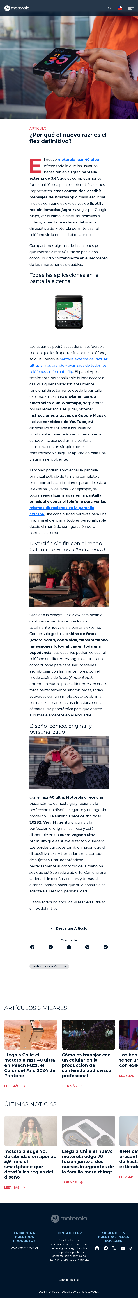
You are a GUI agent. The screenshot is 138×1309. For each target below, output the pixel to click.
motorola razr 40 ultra (78, 159)
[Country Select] (120, 8)
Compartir (69, 940)
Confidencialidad (69, 1279)
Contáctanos (69, 1240)
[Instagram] (97, 1248)
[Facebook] (106, 1248)
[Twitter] (114, 1248)
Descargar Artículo (69, 928)
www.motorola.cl (24, 1248)
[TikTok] (130, 1248)
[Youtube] (123, 1248)
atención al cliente (60, 1259)
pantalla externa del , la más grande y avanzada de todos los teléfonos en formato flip (69, 365)
